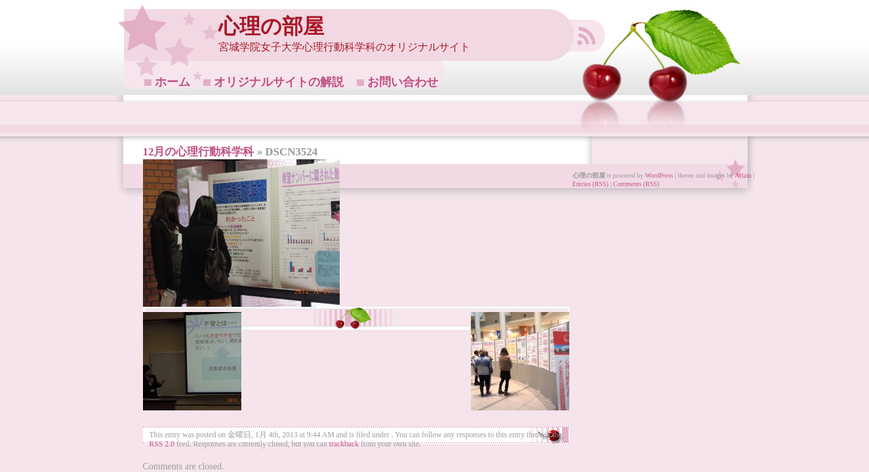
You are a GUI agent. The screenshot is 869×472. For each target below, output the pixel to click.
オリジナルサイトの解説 (279, 81)
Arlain (743, 175)
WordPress (659, 175)
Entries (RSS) (591, 183)
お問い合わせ (402, 81)
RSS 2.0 (162, 444)
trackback (344, 444)
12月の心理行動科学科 (198, 152)
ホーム (172, 81)
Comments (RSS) (636, 183)
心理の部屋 (271, 26)
